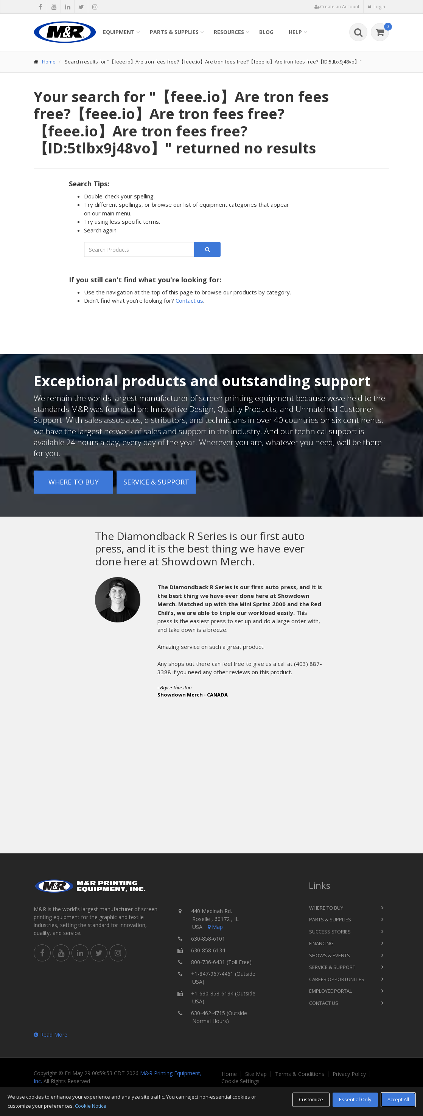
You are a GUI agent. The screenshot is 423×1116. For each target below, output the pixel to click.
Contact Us (323, 1003)
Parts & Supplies (174, 32)
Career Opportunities (336, 979)
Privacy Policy (349, 1074)
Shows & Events (329, 955)
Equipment (119, 32)
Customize (311, 1099)
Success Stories (330, 931)
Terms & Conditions (299, 1074)
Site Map (256, 1074)
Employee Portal (330, 991)
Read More (50, 1034)
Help (295, 32)
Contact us (189, 300)
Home (49, 61)
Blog (266, 32)
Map (214, 926)
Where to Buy (73, 481)
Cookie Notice (90, 1105)
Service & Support (156, 481)
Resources (229, 32)
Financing (321, 943)
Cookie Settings (240, 1081)
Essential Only (355, 1099)
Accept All (398, 1099)
